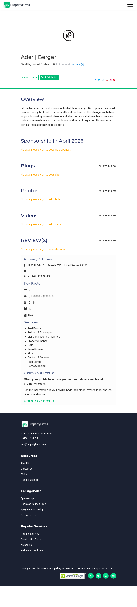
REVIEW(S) (78, 64)
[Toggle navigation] (130, 5)
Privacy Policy (106, 568)
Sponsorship (27, 498)
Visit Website (49, 77)
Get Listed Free (28, 515)
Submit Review (29, 77)
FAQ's (24, 474)
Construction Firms (31, 539)
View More (107, 165)
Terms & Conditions (87, 568)
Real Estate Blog (29, 480)
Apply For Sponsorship (32, 509)
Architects (26, 545)
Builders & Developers (32, 550)
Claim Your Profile (39, 400)
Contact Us (26, 468)
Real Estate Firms (30, 533)
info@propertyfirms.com (33, 444)
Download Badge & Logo (33, 504)
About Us (25, 463)
